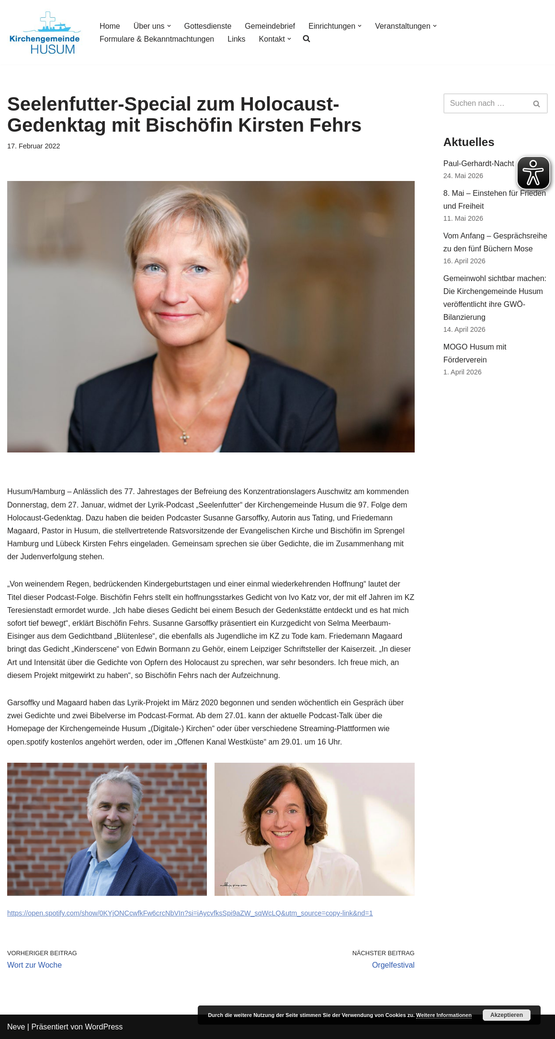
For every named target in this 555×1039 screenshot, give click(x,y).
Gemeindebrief (270, 26)
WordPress (104, 1027)
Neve (16, 1027)
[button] (169, 26)
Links (236, 39)
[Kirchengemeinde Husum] (45, 32)
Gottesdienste (208, 26)
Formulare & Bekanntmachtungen (157, 39)
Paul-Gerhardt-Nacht (478, 163)
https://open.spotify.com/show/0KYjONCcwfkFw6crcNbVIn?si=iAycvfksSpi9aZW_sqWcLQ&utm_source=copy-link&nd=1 (190, 913)
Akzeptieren (506, 1015)
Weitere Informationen (444, 1015)
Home (110, 26)
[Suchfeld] (484, 103)
